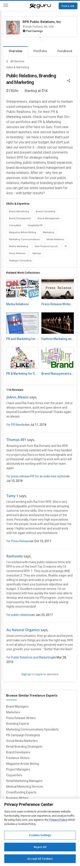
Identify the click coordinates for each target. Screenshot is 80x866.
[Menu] (6, 6)
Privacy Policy (58, 819)
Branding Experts (17, 723)
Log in (38, 674)
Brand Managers (17, 706)
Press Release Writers (21, 718)
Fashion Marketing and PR (57, 339)
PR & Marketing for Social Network (22, 373)
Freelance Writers (18, 758)
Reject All (40, 847)
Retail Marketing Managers (24, 781)
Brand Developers (18, 752)
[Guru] (40, 6)
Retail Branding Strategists (24, 746)
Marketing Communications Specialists (32, 729)
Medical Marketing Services (24, 786)
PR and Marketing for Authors (22, 339)
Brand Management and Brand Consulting (57, 373)
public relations (21, 615)
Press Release (20, 541)
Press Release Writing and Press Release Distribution (57, 304)
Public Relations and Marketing (31, 657)
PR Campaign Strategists (23, 735)
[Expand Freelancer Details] (40, 37)
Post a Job (68, 5)
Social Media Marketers (22, 741)
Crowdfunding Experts (21, 792)
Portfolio (40, 51)
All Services (15, 61)
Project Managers (18, 769)
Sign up (26, 674)
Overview (15, 51)
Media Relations (17, 304)
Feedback (64, 51)
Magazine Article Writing (22, 763)
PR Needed (18, 424)
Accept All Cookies (39, 858)
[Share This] (68, 80)
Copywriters (14, 775)
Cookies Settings (40, 835)
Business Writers (17, 798)
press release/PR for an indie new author (38, 476)
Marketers (13, 712)
